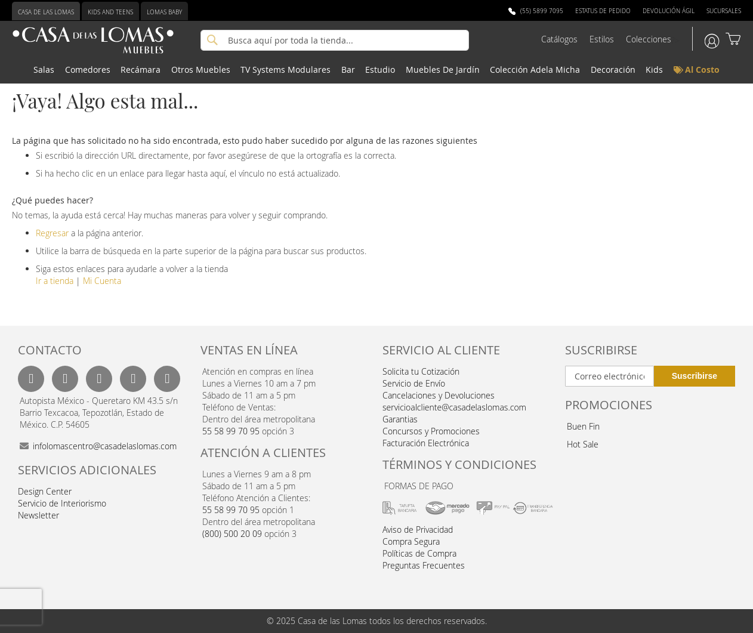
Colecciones (648, 39)
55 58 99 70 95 (231, 431)
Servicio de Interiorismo (62, 503)
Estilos (602, 39)
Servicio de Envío (413, 383)
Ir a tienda (54, 280)
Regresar (52, 233)
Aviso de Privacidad (417, 529)
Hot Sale (582, 444)
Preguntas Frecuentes (423, 565)
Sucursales (723, 11)
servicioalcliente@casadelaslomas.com (454, 407)
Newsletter (38, 515)
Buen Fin (583, 426)
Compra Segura (411, 541)
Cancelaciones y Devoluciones (438, 395)
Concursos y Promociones (431, 431)
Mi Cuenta (102, 280)
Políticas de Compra (419, 553)
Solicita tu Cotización (420, 371)
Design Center (45, 491)
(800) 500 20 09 (232, 533)
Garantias (400, 419)
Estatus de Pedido (603, 11)
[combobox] (334, 40)
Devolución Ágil (669, 11)
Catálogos (559, 39)
